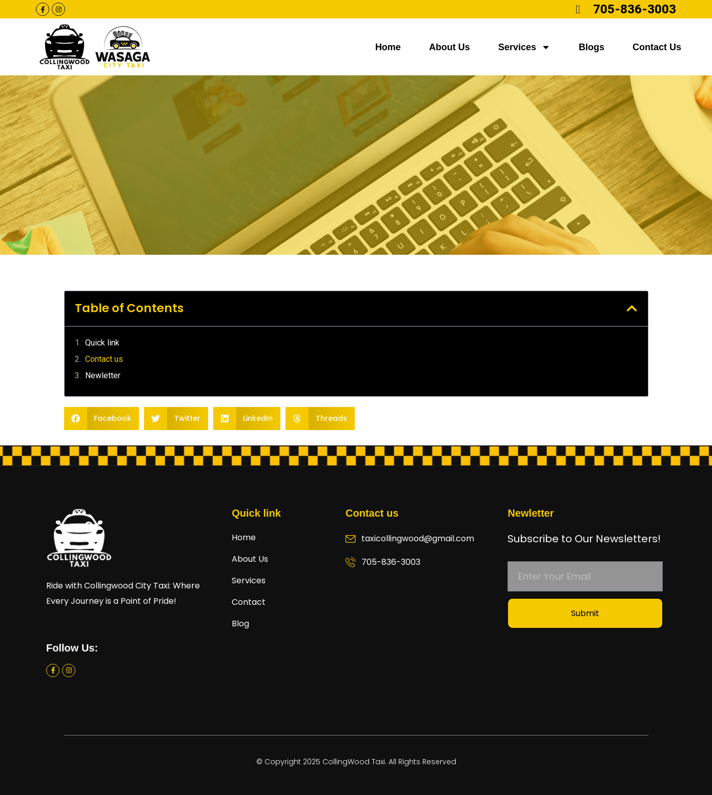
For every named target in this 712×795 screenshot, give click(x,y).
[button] (632, 308)
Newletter (102, 375)
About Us (449, 47)
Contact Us (657, 47)
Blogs (591, 47)
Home (388, 47)
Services (524, 47)
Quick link (102, 343)
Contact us (104, 359)
